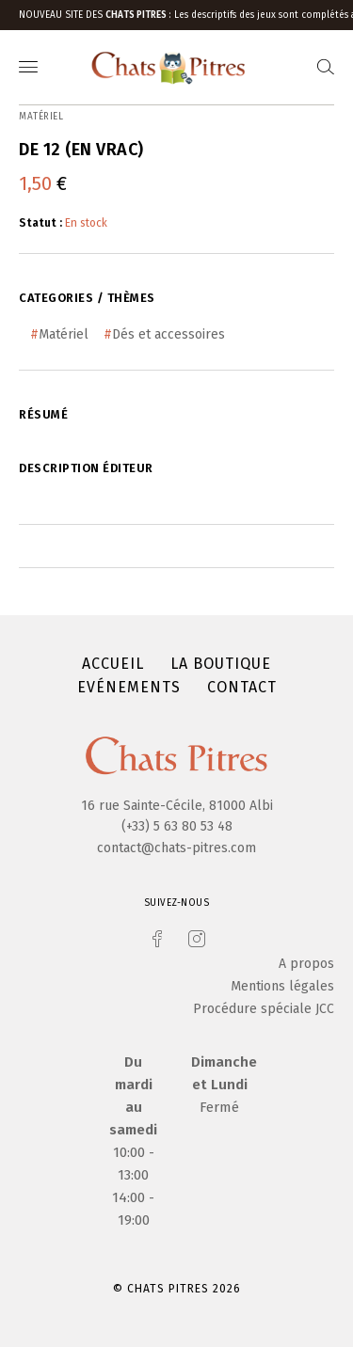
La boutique (220, 664)
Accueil (113, 664)
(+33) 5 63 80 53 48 (177, 826)
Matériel (63, 334)
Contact (242, 687)
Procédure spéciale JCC (263, 1009)
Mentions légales (282, 986)
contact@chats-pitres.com (176, 848)
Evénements (129, 687)
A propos (306, 964)
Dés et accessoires (168, 334)
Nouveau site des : (96, 15)
